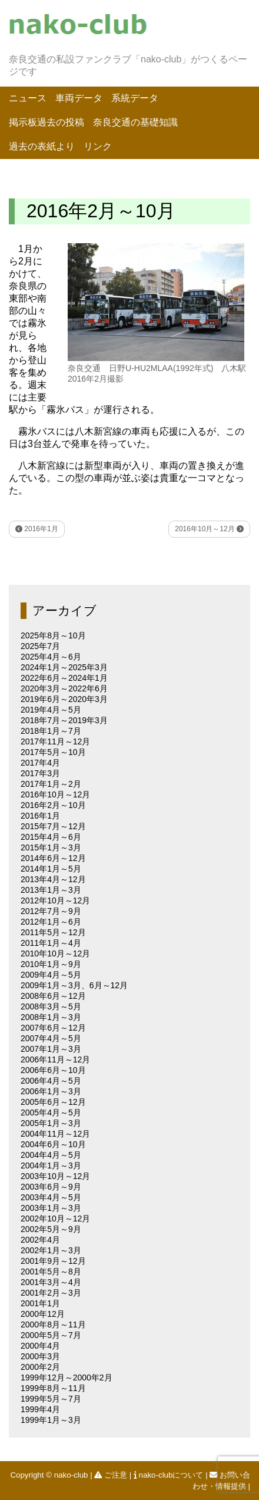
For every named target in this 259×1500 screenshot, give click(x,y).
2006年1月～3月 (51, 1091)
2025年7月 (40, 646)
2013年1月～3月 (51, 890)
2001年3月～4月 (51, 1282)
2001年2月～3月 (51, 1292)
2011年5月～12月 (53, 932)
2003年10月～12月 (55, 1176)
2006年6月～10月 (53, 1070)
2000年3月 (40, 1356)
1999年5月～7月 (51, 1398)
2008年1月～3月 (51, 1017)
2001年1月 (40, 1303)
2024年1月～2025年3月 (64, 667)
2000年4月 (40, 1345)
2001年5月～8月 (51, 1271)
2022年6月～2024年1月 (64, 678)
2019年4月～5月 (51, 709)
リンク (98, 146)
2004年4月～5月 (51, 1155)
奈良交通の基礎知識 (135, 122)
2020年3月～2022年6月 (64, 688)
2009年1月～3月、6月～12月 (74, 985)
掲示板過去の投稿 (46, 122)
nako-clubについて (169, 1475)
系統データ (134, 98)
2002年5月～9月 (51, 1229)
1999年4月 (40, 1409)
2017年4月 (40, 762)
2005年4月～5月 (51, 1112)
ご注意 (111, 1475)
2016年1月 (36, 529)
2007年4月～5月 (51, 1038)
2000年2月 (40, 1367)
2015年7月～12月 (53, 826)
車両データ (78, 98)
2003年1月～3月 (51, 1208)
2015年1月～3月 (51, 847)
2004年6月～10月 (53, 1144)
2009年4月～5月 (51, 974)
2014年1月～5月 (51, 868)
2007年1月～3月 (51, 1049)
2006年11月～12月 (55, 1059)
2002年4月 (40, 1239)
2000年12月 (43, 1314)
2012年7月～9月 (51, 911)
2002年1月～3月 (51, 1250)
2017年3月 (40, 773)
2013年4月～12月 (53, 879)
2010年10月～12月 (55, 953)
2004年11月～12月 (55, 1133)
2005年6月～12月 (53, 1102)
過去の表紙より (42, 146)
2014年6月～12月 (53, 858)
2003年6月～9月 (51, 1186)
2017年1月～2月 (51, 784)
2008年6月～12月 (53, 996)
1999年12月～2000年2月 (66, 1377)
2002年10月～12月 (55, 1218)
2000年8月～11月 (53, 1324)
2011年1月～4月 (51, 943)
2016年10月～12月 (209, 529)
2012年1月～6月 (51, 921)
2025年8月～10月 (53, 635)
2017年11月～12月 (55, 741)
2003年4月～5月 (51, 1197)
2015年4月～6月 (51, 837)
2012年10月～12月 (55, 900)
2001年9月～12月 (53, 1261)
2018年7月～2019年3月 (64, 720)
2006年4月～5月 (51, 1080)
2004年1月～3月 (51, 1165)
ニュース (28, 98)
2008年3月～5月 (51, 1006)
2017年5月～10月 (53, 752)
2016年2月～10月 (53, 805)
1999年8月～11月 (53, 1388)
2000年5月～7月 (51, 1335)
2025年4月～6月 (51, 656)
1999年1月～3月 (51, 1420)
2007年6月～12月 (53, 1027)
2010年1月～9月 (51, 964)
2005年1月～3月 (51, 1123)
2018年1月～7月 (51, 731)
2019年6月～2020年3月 (64, 699)
